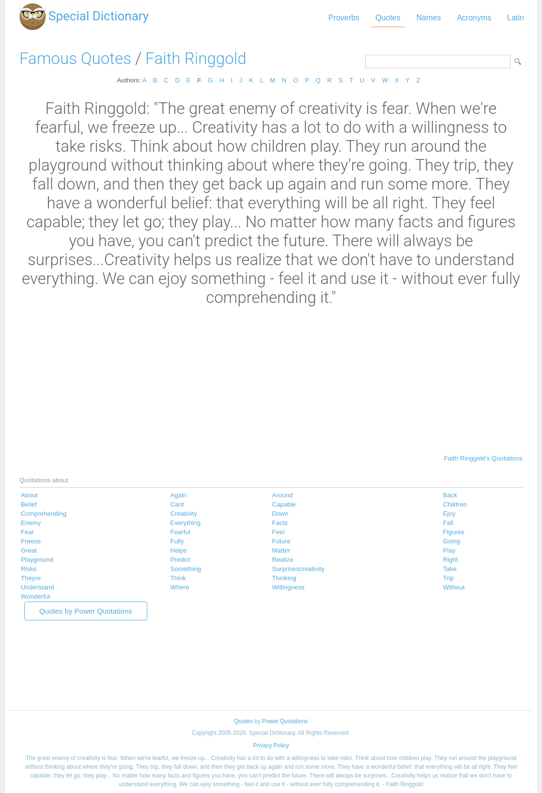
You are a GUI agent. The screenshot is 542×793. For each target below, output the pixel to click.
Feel (278, 532)
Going (451, 541)
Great (29, 550)
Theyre (31, 578)
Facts (280, 522)
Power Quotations (285, 721)
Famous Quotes (75, 58)
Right (450, 559)
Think (178, 578)
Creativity (183, 513)
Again (178, 495)
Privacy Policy (271, 745)
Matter (281, 550)
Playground (37, 559)
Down (280, 513)
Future (281, 541)
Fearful (180, 532)
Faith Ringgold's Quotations (483, 458)
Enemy (31, 522)
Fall (448, 522)
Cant (177, 504)
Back (450, 495)
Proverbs (343, 18)
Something (185, 568)
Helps (178, 550)
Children (455, 504)
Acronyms (474, 18)
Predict (180, 559)
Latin (515, 18)
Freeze (31, 541)
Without (454, 587)
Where (179, 587)
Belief (29, 504)
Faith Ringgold (195, 58)
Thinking (284, 578)
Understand (37, 587)
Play (449, 550)
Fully (177, 541)
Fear (27, 532)
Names (428, 18)
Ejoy (449, 513)
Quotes (388, 18)
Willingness (288, 587)
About (29, 495)
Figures (454, 532)
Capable (284, 504)
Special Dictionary (98, 16)
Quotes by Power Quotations (85, 611)
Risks (28, 568)
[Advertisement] (271, 379)
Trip (448, 578)
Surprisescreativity (298, 568)
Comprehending (43, 513)
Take (450, 568)
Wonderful (35, 596)
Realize (283, 559)
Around (282, 495)
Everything (185, 522)
